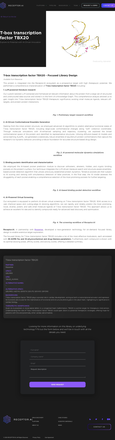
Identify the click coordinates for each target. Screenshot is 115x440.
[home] (14, 5)
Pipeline (52, 5)
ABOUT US (35, 425)
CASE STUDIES (62, 417)
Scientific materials (65, 421)
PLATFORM (35, 421)
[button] (41, 5)
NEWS (60, 425)
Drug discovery (37, 417)
